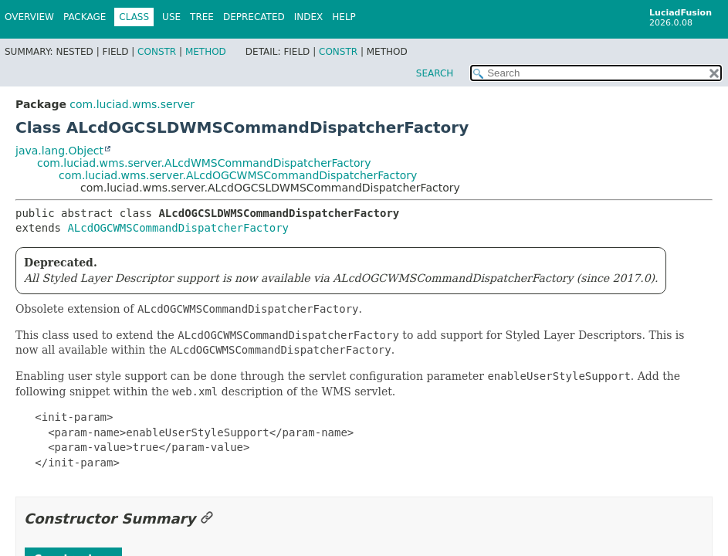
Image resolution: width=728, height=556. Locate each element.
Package (84, 17)
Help (344, 17)
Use (171, 17)
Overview (29, 17)
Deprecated (254, 17)
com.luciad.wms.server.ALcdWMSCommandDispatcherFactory (204, 163)
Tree (202, 17)
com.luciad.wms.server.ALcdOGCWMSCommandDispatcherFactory (238, 175)
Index (308, 17)
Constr (156, 51)
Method (205, 51)
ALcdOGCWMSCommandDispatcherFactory (178, 228)
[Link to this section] (207, 518)
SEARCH (435, 73)
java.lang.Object (59, 150)
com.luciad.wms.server (132, 104)
